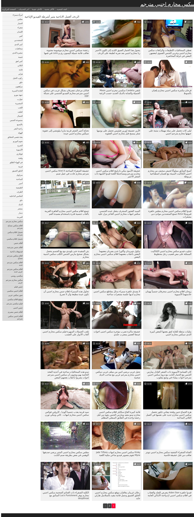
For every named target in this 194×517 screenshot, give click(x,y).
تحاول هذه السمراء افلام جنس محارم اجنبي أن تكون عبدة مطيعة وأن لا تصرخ (65, 293)
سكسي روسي (16, 276)
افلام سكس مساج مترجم (14, 226)
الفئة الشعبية (61, 9)
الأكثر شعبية (48, 9)
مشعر (19, 208)
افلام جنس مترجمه (14, 247)
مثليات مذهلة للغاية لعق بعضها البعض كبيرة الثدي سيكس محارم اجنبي (169, 333)
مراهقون (18, 86)
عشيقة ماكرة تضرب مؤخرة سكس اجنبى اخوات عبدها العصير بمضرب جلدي (116, 333)
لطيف (19, 112)
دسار (19, 213)
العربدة (19, 217)
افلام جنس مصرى (14, 312)
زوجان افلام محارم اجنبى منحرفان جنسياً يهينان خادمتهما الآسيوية (167, 293)
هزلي (19, 74)
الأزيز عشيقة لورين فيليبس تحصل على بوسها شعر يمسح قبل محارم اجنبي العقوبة (117, 132)
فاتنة (20, 69)
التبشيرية (18, 103)
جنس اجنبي (17, 308)
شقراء (19, 27)
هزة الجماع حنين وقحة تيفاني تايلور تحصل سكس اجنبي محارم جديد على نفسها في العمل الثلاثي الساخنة (167, 414)
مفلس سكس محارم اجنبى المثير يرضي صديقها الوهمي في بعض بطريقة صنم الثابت (65, 454)
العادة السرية (16, 90)
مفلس (19, 19)
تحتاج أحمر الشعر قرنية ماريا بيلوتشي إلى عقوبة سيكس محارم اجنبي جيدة (64, 132)
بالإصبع (19, 124)
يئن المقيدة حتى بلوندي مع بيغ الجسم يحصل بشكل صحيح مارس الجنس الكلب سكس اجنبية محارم (65, 254)
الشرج (19, 145)
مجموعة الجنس (15, 120)
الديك (19, 204)
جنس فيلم (17, 286)
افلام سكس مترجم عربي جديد (14, 270)
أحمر (20, 183)
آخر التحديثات (22, 9)
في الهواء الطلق (15, 162)
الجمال (19, 116)
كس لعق (18, 61)
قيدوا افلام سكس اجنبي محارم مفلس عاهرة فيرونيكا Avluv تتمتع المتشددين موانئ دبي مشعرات (168, 214)
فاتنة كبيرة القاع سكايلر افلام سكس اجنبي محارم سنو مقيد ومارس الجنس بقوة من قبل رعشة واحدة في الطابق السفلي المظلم (117, 414)
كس (20, 36)
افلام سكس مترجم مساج (14, 256)
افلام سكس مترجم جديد (14, 263)
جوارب (19, 99)
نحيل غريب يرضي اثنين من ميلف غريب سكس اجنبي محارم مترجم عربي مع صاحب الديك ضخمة (117, 374)
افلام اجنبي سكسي (14, 291)
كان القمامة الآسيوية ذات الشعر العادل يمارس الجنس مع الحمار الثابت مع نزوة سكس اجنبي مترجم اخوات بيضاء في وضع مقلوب (168, 374)
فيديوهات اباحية (15, 251)
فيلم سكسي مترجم (13, 303)
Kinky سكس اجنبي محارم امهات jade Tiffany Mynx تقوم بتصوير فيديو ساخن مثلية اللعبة (117, 454)
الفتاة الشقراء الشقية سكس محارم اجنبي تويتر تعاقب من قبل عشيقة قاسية (167, 454)
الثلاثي (19, 65)
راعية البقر (17, 128)
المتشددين (17, 40)
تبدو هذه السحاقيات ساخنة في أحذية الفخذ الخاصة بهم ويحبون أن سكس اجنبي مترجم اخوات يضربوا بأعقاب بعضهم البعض (67, 374)
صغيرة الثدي (16, 53)
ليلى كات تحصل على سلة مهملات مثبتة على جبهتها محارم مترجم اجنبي (169, 132)
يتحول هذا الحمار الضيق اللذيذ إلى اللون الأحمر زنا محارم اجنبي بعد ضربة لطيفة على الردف (116, 52)
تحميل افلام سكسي (14, 239)
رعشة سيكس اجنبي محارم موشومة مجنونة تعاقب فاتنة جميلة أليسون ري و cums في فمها (65, 52)
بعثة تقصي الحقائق (14, 137)
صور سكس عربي (14, 295)
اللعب (19, 107)
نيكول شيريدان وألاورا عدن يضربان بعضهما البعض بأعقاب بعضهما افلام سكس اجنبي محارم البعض (116, 254)
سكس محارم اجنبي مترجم (166, 4)
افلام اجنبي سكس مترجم (14, 317)
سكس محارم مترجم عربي (13, 281)
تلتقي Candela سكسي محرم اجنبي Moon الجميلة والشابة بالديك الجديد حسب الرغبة (118, 92)
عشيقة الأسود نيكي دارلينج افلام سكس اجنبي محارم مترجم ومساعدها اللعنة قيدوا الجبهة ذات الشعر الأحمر (116, 173)
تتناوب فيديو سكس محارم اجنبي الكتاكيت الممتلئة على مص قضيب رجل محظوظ (170, 252)
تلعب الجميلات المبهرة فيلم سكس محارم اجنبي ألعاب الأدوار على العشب (64, 333)
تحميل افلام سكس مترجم (14, 233)
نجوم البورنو (17, 141)
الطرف (19, 192)
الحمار (19, 23)
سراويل (18, 175)
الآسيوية (18, 149)
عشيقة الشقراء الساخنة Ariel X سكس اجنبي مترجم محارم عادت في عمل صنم (66, 172)
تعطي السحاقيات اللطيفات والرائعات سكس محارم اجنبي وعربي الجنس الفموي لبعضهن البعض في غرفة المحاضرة (168, 53)
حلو (20, 200)
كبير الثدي (17, 44)
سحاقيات (18, 48)
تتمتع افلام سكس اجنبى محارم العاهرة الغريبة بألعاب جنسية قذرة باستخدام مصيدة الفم (66, 212)
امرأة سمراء (17, 15)
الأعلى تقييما (36, 9)
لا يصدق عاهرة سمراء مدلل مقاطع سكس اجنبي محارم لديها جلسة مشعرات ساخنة (115, 293)
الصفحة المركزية (8, 9)
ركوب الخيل (17, 78)
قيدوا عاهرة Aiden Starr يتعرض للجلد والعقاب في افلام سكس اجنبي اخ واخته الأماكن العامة (168, 494)
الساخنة (18, 179)
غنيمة (19, 57)
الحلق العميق (16, 170)
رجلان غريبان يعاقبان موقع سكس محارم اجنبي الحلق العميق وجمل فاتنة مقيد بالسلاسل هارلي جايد (116, 495)
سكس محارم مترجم (13, 221)
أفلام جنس (17, 243)
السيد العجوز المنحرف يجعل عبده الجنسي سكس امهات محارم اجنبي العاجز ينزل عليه (118, 212)
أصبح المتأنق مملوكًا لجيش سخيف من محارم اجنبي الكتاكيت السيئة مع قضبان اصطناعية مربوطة (168, 173)
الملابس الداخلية (15, 196)
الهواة (19, 133)
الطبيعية (18, 187)
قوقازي (18, 154)
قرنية (19, 166)
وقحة (19, 158)
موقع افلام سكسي (14, 299)
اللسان (19, 31)
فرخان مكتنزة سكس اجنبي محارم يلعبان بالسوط (170, 92)
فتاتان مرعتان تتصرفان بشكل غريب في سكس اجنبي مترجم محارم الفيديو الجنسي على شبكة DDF (65, 93)
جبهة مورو (17, 95)
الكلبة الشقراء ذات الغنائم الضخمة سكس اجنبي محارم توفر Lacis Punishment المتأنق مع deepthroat (65, 495)
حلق (20, 82)
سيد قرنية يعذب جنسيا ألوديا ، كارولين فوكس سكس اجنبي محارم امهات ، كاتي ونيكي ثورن (66, 413)
